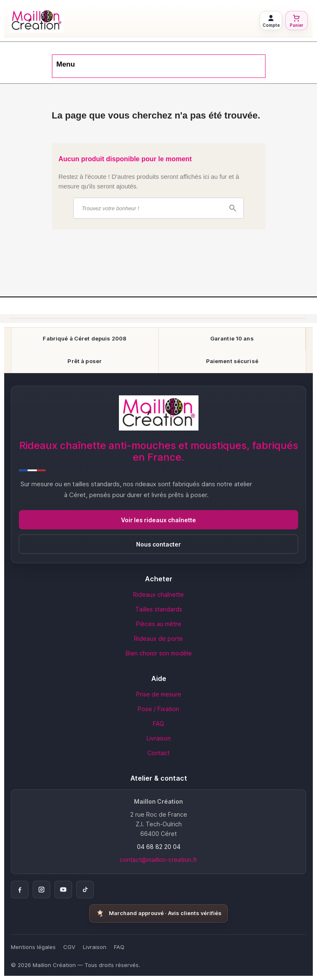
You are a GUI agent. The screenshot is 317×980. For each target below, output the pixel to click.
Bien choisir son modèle (159, 653)
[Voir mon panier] (296, 20)
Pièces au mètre (158, 623)
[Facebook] (19, 889)
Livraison (159, 738)
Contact (158, 752)
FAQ (158, 723)
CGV (69, 947)
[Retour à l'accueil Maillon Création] (132, 20)
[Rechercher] (158, 208)
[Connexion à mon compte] (271, 20)
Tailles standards (158, 609)
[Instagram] (41, 889)
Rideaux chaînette (158, 594)
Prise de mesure (158, 694)
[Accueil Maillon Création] (158, 413)
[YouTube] (63, 889)
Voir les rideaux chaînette (158, 520)
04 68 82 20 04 (158, 846)
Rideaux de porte (158, 638)
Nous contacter (158, 544)
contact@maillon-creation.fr (158, 859)
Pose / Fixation (158, 708)
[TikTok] (85, 889)
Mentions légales (33, 947)
